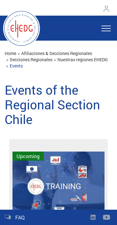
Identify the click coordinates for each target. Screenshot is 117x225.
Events (16, 66)
